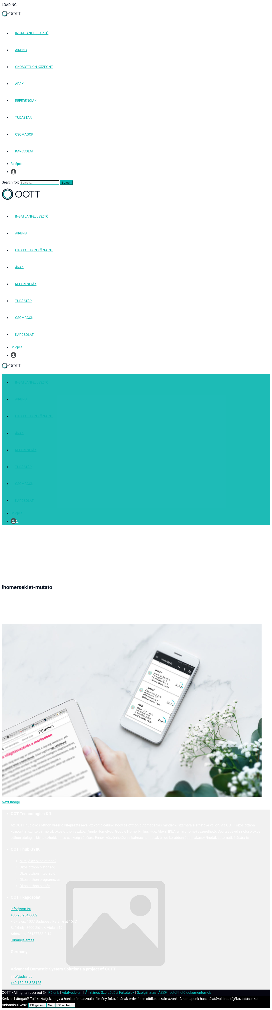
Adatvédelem (72, 992)
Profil (14, 172)
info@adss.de (21, 976)
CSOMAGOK (24, 134)
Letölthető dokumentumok (190, 992)
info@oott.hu (21, 909)
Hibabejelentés (22, 940)
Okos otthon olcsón (35, 886)
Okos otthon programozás (40, 880)
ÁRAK (19, 84)
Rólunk (53, 992)
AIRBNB (21, 50)
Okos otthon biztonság (37, 867)
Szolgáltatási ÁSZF (152, 992)
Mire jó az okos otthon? (38, 861)
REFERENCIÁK (25, 101)
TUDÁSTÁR (23, 118)
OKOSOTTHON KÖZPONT (34, 67)
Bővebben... (65, 1005)
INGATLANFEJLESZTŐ (31, 33)
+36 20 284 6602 (24, 915)
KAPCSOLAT (24, 151)
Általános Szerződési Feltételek (109, 992)
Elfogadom (37, 1005)
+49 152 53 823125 (26, 983)
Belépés (16, 164)
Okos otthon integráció (37, 873)
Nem (51, 1005)
